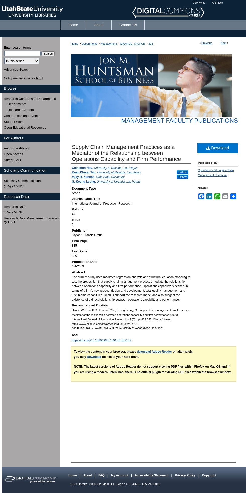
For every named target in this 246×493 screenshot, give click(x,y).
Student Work (14, 122)
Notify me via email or (23, 78)
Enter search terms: (18, 47)
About (88, 475)
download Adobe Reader (154, 351)
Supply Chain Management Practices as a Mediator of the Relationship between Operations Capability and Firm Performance (126, 153)
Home (74, 43)
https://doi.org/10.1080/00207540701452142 (101, 340)
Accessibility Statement (152, 475)
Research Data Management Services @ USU (31, 220)
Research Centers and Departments (30, 99)
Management (109, 43)
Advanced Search (17, 69)
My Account (120, 475)
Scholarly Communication (22, 181)
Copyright (209, 475)
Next (223, 42)
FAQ (101, 475)
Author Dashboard (17, 148)
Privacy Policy (185, 475)
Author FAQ (12, 160)
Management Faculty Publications (179, 120)
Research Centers (21, 110)
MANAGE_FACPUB (132, 43)
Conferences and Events (21, 116)
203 (150, 43)
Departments (89, 43)
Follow (182, 172)
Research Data (15, 207)
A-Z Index (217, 2)
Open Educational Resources (25, 127)
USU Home (199, 2)
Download (217, 148)
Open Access (13, 154)
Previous (206, 42)
